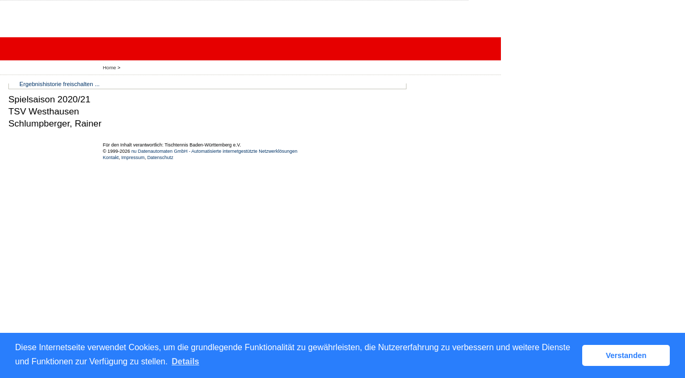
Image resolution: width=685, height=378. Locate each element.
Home (109, 67)
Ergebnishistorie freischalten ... (59, 84)
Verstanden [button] (626, 355)
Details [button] (185, 361)
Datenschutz (160, 157)
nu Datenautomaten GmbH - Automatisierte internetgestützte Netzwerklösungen (214, 151)
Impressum (132, 157)
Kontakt (111, 157)
